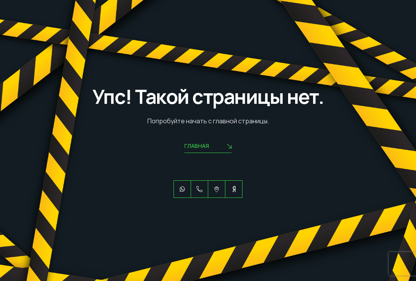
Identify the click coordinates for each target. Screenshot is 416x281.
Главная (208, 146)
